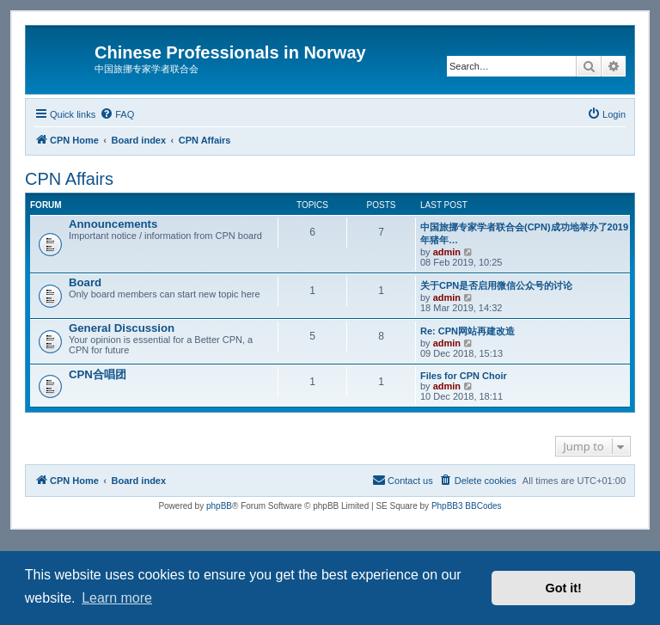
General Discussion (121, 328)
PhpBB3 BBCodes (466, 506)
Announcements (113, 224)
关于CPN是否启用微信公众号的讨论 (496, 285)
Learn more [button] (117, 598)
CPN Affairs (69, 178)
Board (85, 282)
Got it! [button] (564, 588)
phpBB (219, 506)
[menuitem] (117, 114)
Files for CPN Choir (463, 376)
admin (447, 252)
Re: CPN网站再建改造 (467, 331)
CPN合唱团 (97, 374)
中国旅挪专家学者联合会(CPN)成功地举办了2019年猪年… (524, 233)
